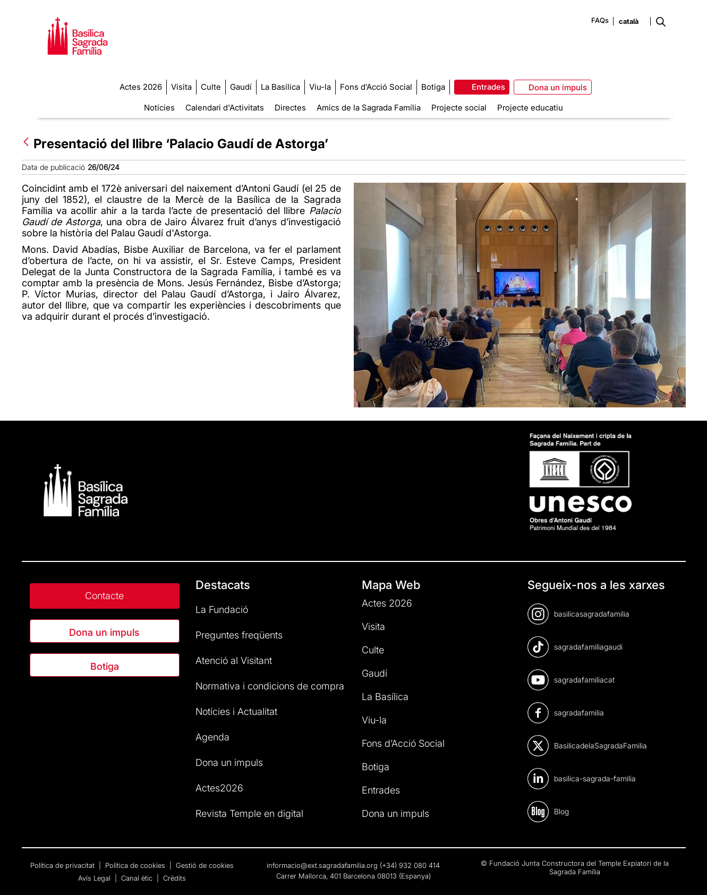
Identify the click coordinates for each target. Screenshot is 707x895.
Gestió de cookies (205, 865)
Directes (290, 108)
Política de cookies (136, 865)
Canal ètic (138, 878)
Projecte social (459, 108)
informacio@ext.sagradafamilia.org (322, 865)
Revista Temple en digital (249, 813)
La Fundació (221, 609)
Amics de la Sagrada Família (369, 108)
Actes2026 (219, 788)
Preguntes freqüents (239, 635)
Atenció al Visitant (233, 660)
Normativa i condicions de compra (269, 686)
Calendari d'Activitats (224, 108)
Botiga (104, 666)
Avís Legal (95, 878)
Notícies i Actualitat (236, 711)
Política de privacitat (63, 865)
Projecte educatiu (530, 108)
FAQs (600, 20)
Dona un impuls (104, 632)
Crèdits (174, 878)
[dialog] (687, 874)
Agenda (212, 737)
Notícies (159, 108)
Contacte (104, 595)
